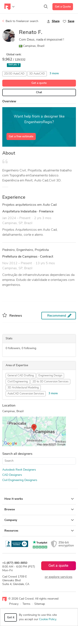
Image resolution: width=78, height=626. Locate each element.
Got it (10, 617)
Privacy (14, 604)
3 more (54, 73)
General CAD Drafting (20, 375)
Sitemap (39, 604)
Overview (9, 101)
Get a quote (39, 83)
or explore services (58, 577)
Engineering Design (50, 375)
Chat (39, 92)
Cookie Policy (47, 619)
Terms (26, 604)
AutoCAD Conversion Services (25, 393)
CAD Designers (12, 475)
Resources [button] (39, 530)
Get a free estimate (21, 136)
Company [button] (39, 520)
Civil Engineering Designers (19, 480)
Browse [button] (39, 509)
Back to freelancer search (20, 21)
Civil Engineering (17, 381)
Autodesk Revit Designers (19, 469)
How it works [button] (39, 499)
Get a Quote (63, 6)
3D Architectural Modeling (23, 387)
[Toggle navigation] (9, 6)
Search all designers (17, 454)
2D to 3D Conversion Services (50, 381)
